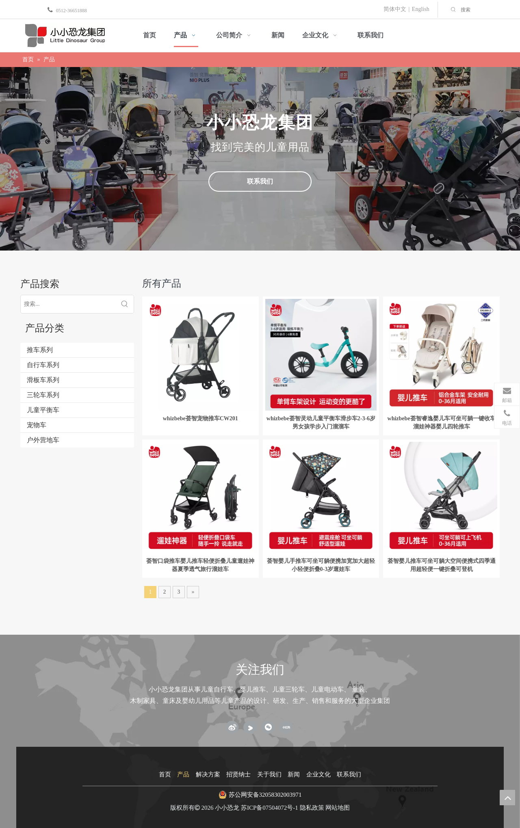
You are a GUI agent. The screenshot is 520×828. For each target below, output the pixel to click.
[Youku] (249, 727)
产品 (183, 774)
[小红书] (286, 727)
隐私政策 (312, 807)
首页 (165, 774)
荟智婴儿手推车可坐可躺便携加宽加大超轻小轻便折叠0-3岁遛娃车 (321, 565)
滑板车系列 (43, 379)
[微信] (268, 727)
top (507, 797)
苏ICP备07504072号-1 (269, 807)
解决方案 (208, 774)
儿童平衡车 (43, 409)
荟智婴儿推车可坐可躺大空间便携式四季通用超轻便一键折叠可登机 (442, 565)
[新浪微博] (231, 727)
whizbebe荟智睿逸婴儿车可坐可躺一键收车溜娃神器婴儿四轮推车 (442, 422)
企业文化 (318, 774)
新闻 (294, 774)
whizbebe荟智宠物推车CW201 (200, 418)
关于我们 (269, 774)
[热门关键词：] (453, 9)
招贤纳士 (238, 774)
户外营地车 (43, 440)
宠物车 (36, 425)
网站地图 (337, 807)
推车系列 (40, 349)
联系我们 (260, 181)
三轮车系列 (43, 394)
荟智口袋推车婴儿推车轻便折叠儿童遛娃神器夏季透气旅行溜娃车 (200, 565)
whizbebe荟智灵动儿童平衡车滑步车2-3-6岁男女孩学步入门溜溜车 (320, 422)
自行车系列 (43, 364)
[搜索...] (68, 304)
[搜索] (488, 9)
